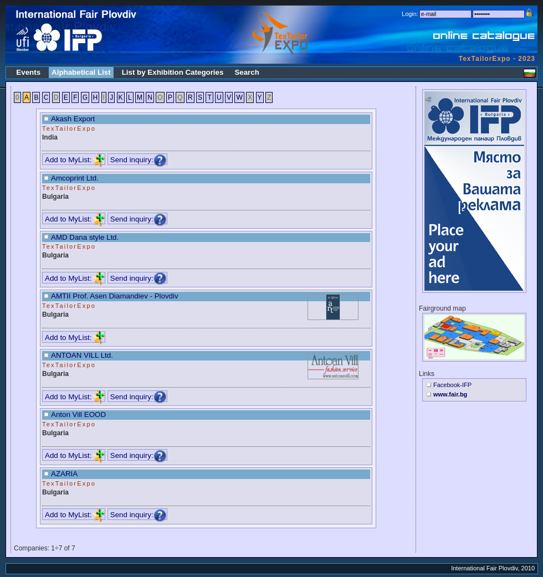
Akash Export (73, 119)
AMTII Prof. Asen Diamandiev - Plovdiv (114, 296)
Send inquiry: (138, 160)
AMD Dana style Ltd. (85, 237)
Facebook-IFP (452, 385)
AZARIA (64, 474)
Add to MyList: (75, 160)
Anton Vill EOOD (78, 414)
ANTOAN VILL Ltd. (82, 355)
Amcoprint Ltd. (75, 178)
